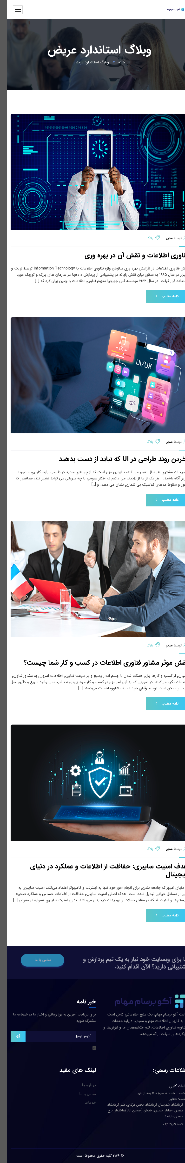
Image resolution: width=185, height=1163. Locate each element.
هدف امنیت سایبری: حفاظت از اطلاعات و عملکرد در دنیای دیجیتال (102, 871)
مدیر (162, 238)
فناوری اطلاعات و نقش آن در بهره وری (129, 256)
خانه (114, 62)
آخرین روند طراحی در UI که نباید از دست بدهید (116, 459)
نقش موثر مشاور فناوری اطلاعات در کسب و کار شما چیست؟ (99, 663)
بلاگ (142, 238)
